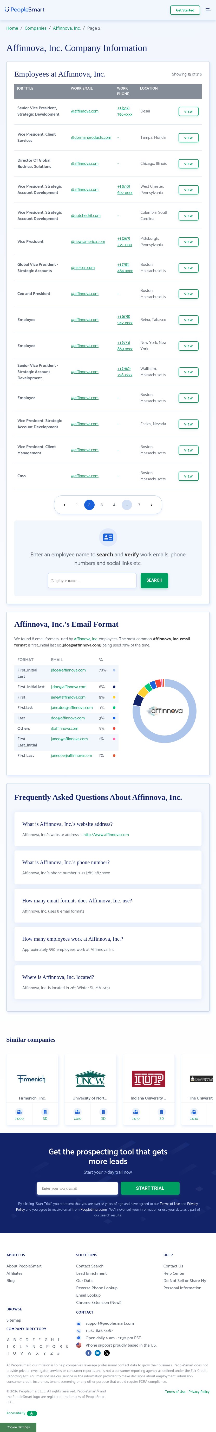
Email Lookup (88, 1295)
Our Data (84, 1280)
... (127, 504)
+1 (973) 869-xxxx (125, 346)
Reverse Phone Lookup (96, 1288)
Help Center (174, 1273)
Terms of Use (170, 1204)
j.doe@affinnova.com (69, 686)
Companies (36, 28)
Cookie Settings (18, 1427)
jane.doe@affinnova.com (72, 707)
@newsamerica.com (88, 241)
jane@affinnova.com (68, 697)
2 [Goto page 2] (89, 504)
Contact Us (173, 1266)
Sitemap (13, 1320)
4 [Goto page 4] (114, 504)
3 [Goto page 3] (102, 504)
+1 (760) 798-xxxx (124, 372)
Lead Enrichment (91, 1273)
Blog (10, 1280)
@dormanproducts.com (91, 137)
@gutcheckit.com (86, 215)
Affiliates (14, 1273)
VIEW (188, 111)
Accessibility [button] (21, 1413)
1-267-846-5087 (94, 1330)
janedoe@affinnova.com (71, 755)
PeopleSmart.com (93, 1210)
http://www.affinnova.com (106, 834)
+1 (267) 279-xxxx (124, 241)
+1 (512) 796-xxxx (124, 111)
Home (12, 28)
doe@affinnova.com (68, 718)
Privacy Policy (199, 1392)
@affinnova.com (85, 111)
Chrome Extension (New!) (98, 1302)
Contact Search (89, 1266)
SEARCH (154, 580)
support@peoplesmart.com (105, 1323)
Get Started (185, 11)
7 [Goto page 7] (139, 504)
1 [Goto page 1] (76, 504)
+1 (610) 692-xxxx (125, 189)
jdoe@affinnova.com (68, 670)
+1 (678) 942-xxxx (125, 319)
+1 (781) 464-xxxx (125, 267)
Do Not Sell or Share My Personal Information (184, 1284)
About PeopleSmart (24, 1266)
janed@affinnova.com (69, 739)
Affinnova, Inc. (67, 28)
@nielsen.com (83, 267)
